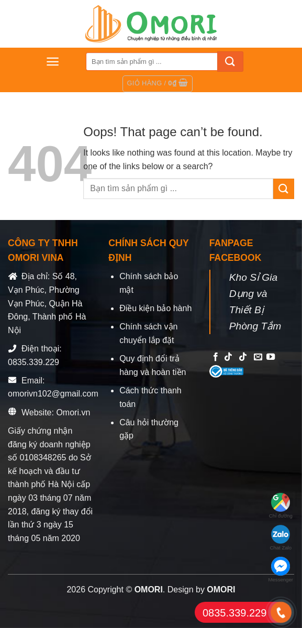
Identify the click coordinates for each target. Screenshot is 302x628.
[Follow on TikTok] (228, 357)
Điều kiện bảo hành (155, 308)
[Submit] (230, 61)
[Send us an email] (258, 357)
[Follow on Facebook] (215, 357)
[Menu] (53, 61)
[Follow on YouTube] (270, 357)
